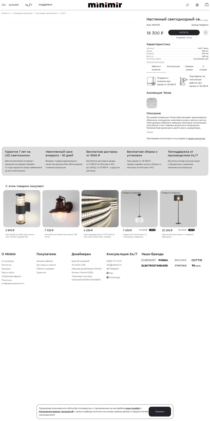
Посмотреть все (155, 62)
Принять (159, 412)
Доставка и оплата (46, 386)
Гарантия (41, 394)
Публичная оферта (11, 398)
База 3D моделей (80, 382)
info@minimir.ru (114, 386)
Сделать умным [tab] (189, 68)
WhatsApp (113, 399)
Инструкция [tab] (173, 66)
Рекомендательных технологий (56, 412)
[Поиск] (187, 4)
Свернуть (34, 114)
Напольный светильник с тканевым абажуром (178, 357)
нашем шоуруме (196, 138)
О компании (8, 382)
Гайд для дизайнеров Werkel (86, 390)
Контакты (6, 386)
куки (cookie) (133, 408)
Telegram (113, 390)
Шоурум (6, 390)
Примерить (15, 114)
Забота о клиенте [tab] (156, 68)
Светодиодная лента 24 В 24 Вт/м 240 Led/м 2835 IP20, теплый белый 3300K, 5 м (99, 357)
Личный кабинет (45, 382)
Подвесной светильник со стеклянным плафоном (135, 357)
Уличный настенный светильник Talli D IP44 (61, 357)
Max (110, 394)
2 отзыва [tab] (203, 68)
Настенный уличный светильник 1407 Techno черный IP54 (19, 357)
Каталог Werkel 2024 (82, 394)
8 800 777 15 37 (114, 382)
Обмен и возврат (46, 390)
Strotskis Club (79, 386)
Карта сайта (8, 394)
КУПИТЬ (184, 32)
